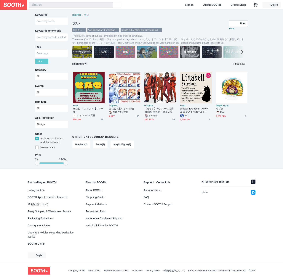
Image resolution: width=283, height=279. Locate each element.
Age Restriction (44, 119)
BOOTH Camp (36, 243)
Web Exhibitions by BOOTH (102, 225)
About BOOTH (212, 5)
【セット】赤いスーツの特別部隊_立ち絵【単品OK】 (159, 111)
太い (86, 15)
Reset (231, 29)
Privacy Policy (153, 271)
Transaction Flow (95, 211)
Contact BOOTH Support (158, 204)
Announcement (152, 190)
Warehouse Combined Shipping (104, 218)
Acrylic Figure (222, 106)
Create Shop (238, 5)
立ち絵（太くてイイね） (122, 109)
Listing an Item (36, 190)
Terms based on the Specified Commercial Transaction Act (217, 271)
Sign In (189, 5)
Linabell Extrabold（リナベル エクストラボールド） (194, 111)
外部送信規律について (174, 271)
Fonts (76, 106)
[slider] (37, 164)
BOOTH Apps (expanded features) (48, 197)
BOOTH (76, 15)
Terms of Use (94, 271)
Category (41, 71)
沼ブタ (219, 109)
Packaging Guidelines (40, 218)
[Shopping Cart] (255, 5)
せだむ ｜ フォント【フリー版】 (88, 111)
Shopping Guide (95, 197)
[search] (109, 5)
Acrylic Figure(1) (122, 144)
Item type (41, 103)
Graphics (113, 106)
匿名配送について (38, 204)
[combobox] (71, 5)
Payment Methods (96, 204)
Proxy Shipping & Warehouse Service (49, 211)
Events (39, 87)
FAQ (146, 197)
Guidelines (137, 271)
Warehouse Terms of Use (116, 271)
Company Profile (76, 271)
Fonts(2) (100, 144)
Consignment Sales (39, 225)
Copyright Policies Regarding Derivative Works (51, 234)
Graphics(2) (81, 144)
